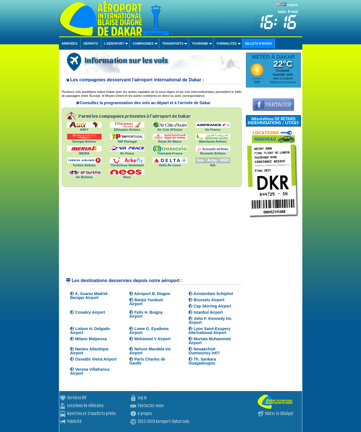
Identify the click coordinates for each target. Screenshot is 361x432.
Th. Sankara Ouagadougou (202, 361)
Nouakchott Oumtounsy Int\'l (204, 351)
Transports (173, 43)
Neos (127, 175)
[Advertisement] (152, 234)
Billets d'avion (258, 43)
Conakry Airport (87, 312)
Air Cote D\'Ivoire (170, 128)
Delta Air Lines (170, 163)
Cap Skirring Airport (210, 306)
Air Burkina (84, 175)
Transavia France (170, 152)
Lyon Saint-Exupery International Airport (210, 330)
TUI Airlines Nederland (127, 163)
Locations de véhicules (85, 405)
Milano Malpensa (88, 339)
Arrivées (70, 43)
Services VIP (77, 397)
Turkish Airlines (84, 163)
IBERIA (84, 152)
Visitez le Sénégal (279, 413)
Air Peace (127, 152)
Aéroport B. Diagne (149, 293)
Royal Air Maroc (170, 140)
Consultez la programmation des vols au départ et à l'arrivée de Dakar (145, 103)
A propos (145, 413)
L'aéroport (114, 43)
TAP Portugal (127, 140)
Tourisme (200, 43)
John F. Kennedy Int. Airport (210, 320)
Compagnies (143, 43)
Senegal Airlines (84, 140)
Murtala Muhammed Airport (210, 341)
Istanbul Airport (206, 312)
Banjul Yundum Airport (146, 302)
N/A (213, 163)
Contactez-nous (151, 405)
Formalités (227, 43)
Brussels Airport (206, 300)
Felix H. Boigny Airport (146, 314)
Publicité (74, 421)
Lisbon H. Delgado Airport (90, 330)
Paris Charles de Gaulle (147, 361)
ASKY (84, 128)
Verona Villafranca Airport (89, 371)
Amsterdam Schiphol (211, 293)
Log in (142, 397)
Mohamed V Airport (150, 339)
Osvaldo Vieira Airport (93, 359)
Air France (213, 128)
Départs (90, 43)
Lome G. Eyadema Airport (149, 330)
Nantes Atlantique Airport (89, 351)
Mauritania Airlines (213, 140)
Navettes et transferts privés (91, 413)
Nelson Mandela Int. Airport (150, 351)
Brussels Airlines (213, 152)
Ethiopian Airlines (127, 128)
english (292, 4)
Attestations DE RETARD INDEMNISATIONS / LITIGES (273, 120)
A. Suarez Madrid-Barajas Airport (89, 295)
